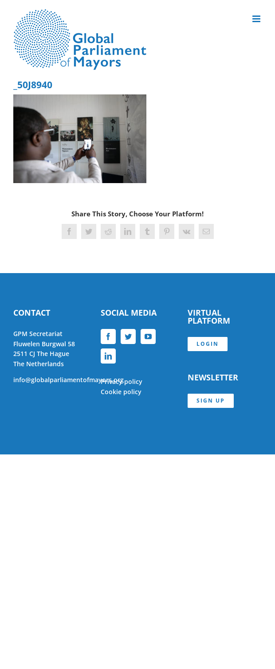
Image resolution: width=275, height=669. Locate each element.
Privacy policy (121, 381)
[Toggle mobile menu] (257, 18)
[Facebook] (108, 336)
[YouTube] (148, 336)
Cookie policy (121, 391)
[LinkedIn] (108, 356)
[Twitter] (128, 336)
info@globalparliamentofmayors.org (68, 380)
